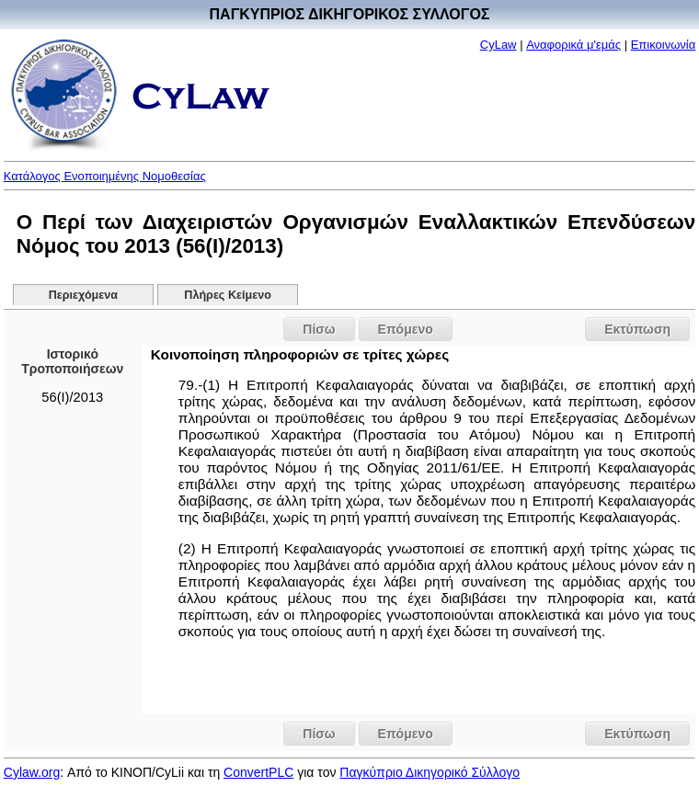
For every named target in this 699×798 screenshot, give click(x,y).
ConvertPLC (258, 772)
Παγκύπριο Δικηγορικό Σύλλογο (429, 772)
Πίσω (319, 329)
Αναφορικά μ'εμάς (573, 44)
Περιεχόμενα (83, 295)
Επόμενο (405, 329)
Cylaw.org (32, 772)
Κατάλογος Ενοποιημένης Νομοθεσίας (105, 176)
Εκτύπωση (637, 329)
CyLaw (498, 44)
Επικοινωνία (663, 44)
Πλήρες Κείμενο (227, 295)
